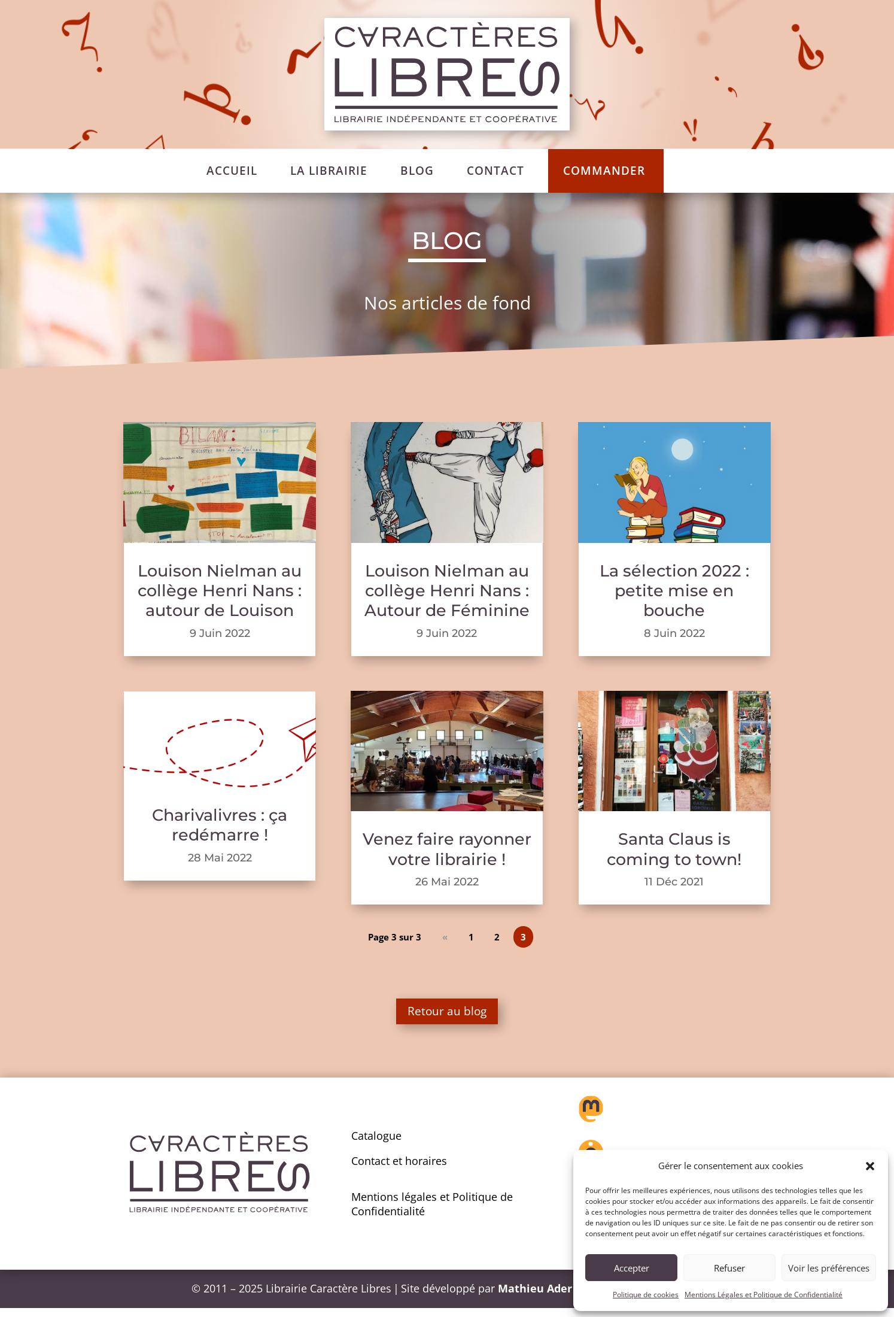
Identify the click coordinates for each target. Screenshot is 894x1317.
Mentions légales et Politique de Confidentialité (432, 1212)
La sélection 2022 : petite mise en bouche (674, 591)
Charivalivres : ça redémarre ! (219, 825)
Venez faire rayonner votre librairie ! (447, 849)
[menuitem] (231, 171)
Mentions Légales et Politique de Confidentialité (764, 1294)
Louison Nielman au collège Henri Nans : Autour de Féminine (447, 591)
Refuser (729, 1268)
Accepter (631, 1268)
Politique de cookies (646, 1294)
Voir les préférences (828, 1268)
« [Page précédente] (446, 936)
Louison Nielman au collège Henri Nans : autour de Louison (220, 591)
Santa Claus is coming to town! (674, 849)
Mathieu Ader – (540, 1297)
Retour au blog (447, 1015)
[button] (870, 1166)
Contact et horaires (399, 1169)
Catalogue (376, 1144)
